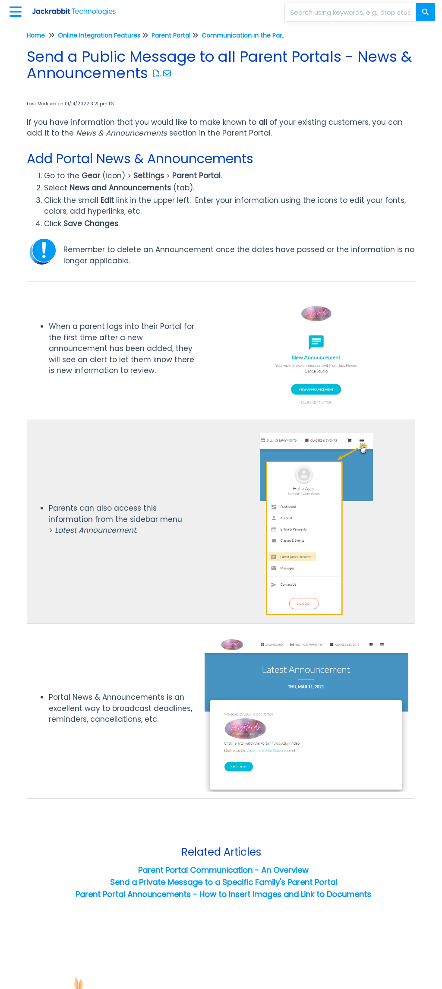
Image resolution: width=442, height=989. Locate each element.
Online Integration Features (99, 35)
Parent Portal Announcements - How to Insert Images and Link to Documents (223, 894)
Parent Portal (171, 35)
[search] (351, 12)
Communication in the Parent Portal (256, 35)
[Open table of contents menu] (17, 10)
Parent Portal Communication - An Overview (223, 870)
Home (36, 35)
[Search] (425, 12)
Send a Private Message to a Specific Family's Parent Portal (223, 882)
